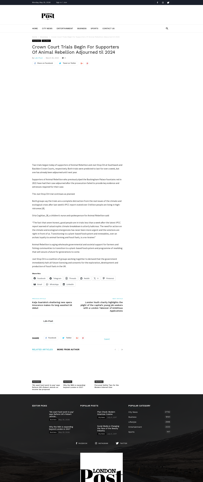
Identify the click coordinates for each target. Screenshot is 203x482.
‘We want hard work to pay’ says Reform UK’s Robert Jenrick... (61, 375)
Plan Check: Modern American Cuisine (106, 374)
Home (35, 28)
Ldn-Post (39, 58)
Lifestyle (146, 383)
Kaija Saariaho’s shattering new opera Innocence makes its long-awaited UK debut (52, 274)
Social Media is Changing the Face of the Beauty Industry (108, 389)
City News (47, 28)
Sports (94, 28)
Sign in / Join (61, 2)
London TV (106, 478)
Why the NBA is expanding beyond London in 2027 (74, 347)
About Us (56, 464)
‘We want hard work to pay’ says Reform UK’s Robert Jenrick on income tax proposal (46, 348)
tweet (107, 307)
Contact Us (108, 28)
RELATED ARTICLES (42, 318)
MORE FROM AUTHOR (68, 318)
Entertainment (65, 28)
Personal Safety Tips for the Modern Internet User (107, 347)
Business (81, 28)
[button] (167, 28)
